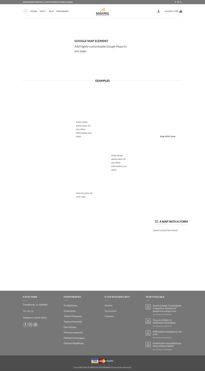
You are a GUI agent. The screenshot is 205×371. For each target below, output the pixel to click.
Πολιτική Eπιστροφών (74, 338)
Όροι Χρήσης (70, 327)
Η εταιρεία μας (71, 305)
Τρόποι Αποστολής (73, 321)
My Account (110, 310)
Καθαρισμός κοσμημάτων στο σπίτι (167, 333)
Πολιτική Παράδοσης (74, 343)
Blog (51, 11)
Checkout (109, 316)
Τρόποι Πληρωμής (73, 316)
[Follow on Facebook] (175, 2)
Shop (43, 11)
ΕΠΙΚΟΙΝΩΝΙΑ (62, 11)
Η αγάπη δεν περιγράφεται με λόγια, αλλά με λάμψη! (167, 344)
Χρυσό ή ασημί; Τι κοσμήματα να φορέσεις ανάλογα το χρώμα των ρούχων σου (167, 308)
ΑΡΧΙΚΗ (33, 11)
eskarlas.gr (126, 367)
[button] (25, 11)
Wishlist (109, 305)
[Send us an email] (35, 324)
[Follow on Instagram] (178, 2)
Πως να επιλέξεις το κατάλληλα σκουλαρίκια (164, 321)
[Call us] (181, 2)
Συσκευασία (70, 310)
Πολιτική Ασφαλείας (73, 332)
